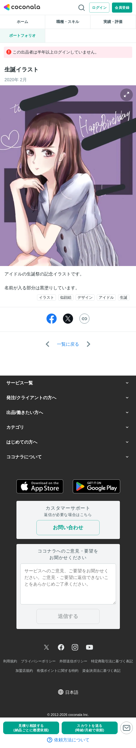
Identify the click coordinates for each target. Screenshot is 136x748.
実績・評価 (112, 22)
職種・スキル (67, 22)
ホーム (22, 22)
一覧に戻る (68, 344)
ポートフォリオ (22, 35)
